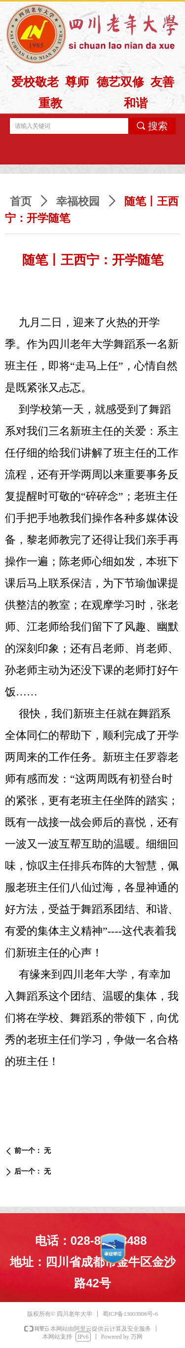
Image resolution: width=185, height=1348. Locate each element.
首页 (21, 201)
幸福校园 (78, 201)
